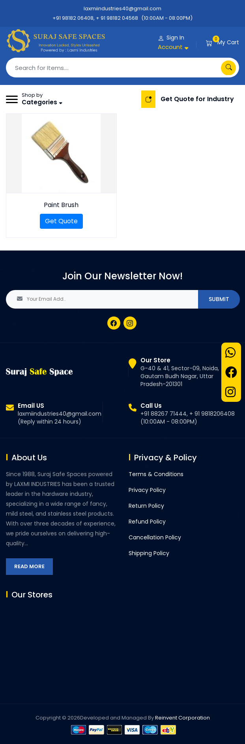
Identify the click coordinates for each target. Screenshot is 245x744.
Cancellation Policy (155, 537)
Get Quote (61, 221)
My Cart (228, 42)
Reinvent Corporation (182, 717)
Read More (29, 566)
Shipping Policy (149, 553)
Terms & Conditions (156, 474)
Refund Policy (147, 522)
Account (170, 47)
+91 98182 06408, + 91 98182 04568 (95, 18)
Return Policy (146, 506)
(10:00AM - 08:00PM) (167, 18)
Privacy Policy (147, 490)
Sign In (175, 37)
